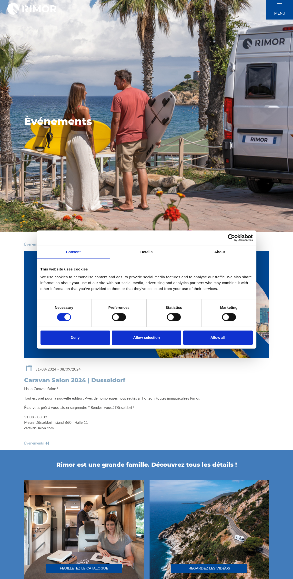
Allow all (218, 337)
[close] (279, 5)
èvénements (37, 443)
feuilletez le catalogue (84, 568)
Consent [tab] (73, 252)
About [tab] (219, 252)
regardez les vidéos (209, 568)
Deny (75, 337)
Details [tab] (147, 252)
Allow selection (146, 337)
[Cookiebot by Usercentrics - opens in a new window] (231, 237)
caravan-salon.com (39, 427)
